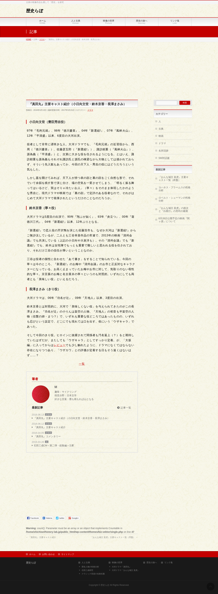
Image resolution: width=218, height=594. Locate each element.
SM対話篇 (164, 158)
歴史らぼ (34, 10)
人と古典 (86, 562)
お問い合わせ (48, 554)
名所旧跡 (163, 150)
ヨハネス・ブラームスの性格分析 (174, 189)
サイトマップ (67, 554)
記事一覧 (124, 407)
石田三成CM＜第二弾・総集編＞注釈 (54, 445)
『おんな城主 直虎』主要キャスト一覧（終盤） (174, 178)
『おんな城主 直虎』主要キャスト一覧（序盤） (114, 537)
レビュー (60, 345)
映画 (161, 136)
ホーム (32, 554)
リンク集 (168, 562)
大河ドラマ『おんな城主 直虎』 (125, 570)
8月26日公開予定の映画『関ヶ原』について (174, 220)
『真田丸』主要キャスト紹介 (50, 427)
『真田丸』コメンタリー (47, 436)
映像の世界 (117, 562)
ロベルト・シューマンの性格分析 (174, 199)
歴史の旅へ (151, 562)
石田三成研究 (87, 570)
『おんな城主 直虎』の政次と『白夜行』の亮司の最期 (174, 209)
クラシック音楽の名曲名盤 (93, 574)
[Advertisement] (109, 68)
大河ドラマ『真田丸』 (121, 567)
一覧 (82, 363)
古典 (161, 128)
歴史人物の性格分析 (90, 567)
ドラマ (90, 110)
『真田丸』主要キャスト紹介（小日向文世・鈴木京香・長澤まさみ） (72, 418)
